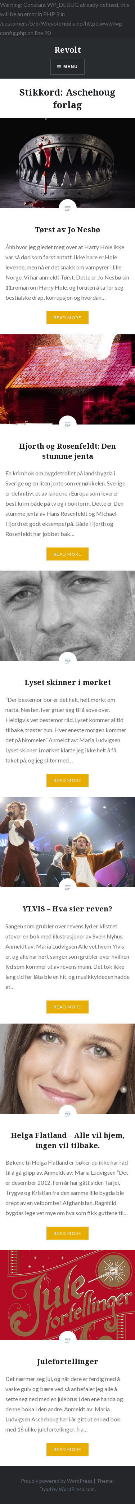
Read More (68, 317)
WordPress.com (77, 1489)
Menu (70, 66)
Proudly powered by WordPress (57, 1481)
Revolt (67, 49)
